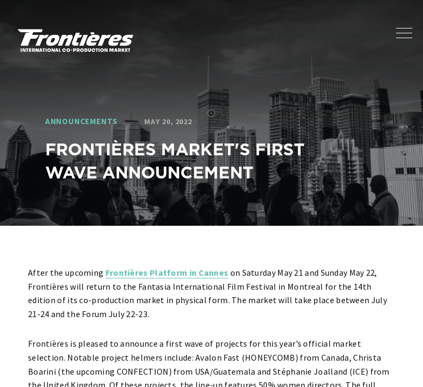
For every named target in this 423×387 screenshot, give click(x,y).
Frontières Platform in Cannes (167, 272)
